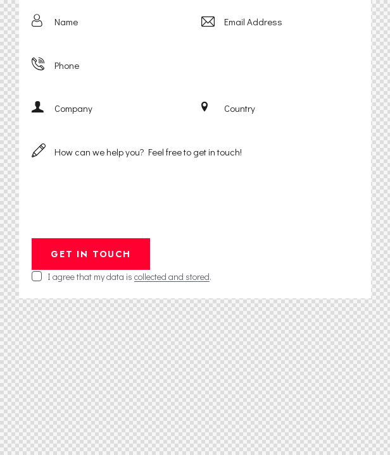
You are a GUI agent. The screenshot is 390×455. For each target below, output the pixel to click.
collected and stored (172, 277)
